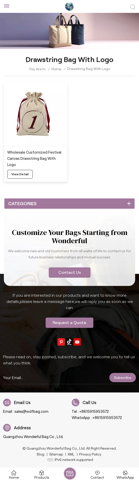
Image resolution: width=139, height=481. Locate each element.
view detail (20, 174)
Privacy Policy (90, 454)
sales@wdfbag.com (31, 411)
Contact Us (69, 272)
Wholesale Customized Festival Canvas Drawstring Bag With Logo (34, 158)
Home (56, 69)
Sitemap (56, 454)
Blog (40, 454)
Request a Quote (69, 322)
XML (71, 454)
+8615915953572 (94, 411)
